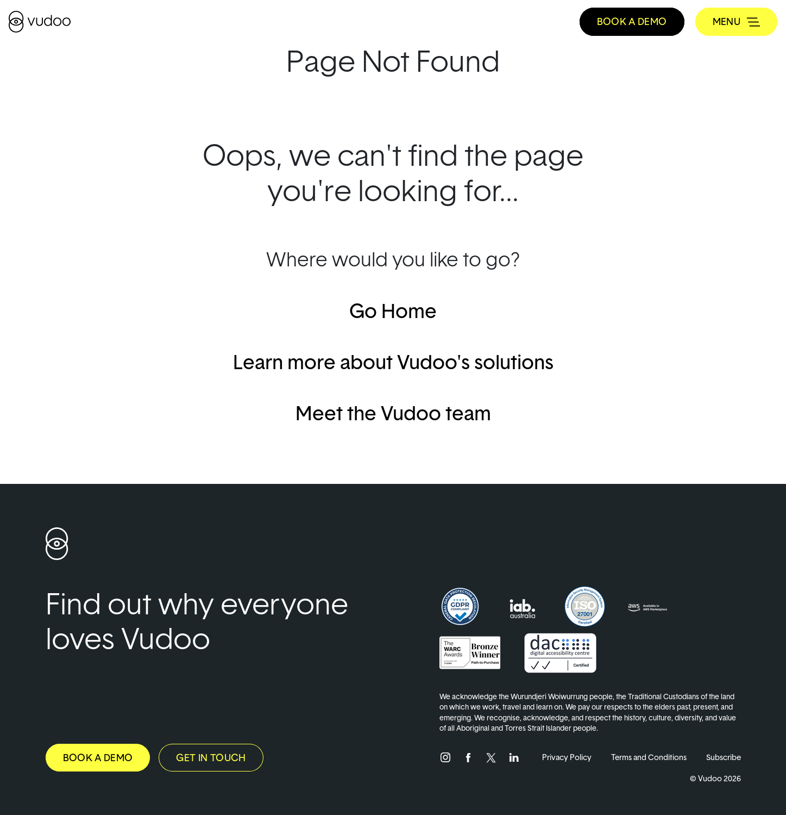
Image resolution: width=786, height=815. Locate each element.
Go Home (393, 310)
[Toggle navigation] (736, 22)
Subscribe (723, 757)
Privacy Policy (567, 757)
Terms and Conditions (649, 757)
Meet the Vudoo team (393, 412)
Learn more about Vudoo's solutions (393, 361)
